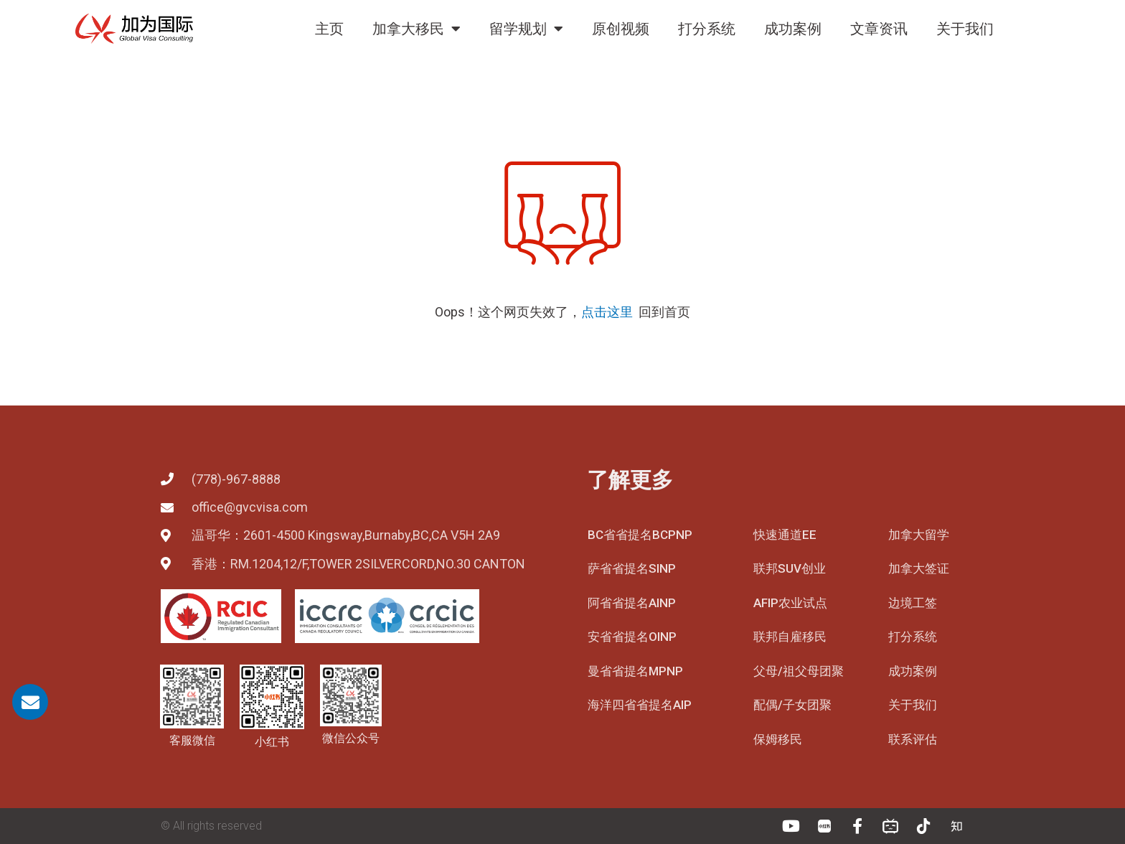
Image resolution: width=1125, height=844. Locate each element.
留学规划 (526, 28)
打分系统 (706, 28)
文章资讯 (879, 28)
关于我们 (965, 28)
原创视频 (620, 28)
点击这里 (607, 311)
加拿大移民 (416, 28)
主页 (329, 28)
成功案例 (793, 28)
